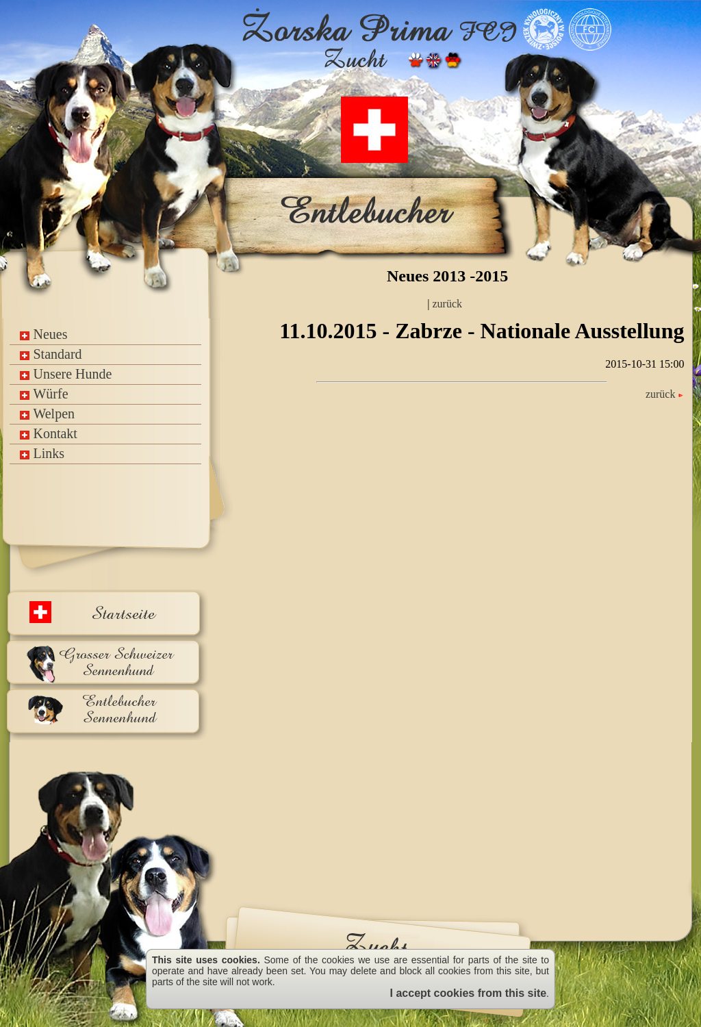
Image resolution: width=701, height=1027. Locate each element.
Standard (50, 354)
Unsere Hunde (66, 373)
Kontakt (48, 433)
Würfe (44, 393)
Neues (43, 334)
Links (42, 453)
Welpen (47, 413)
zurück (446, 303)
